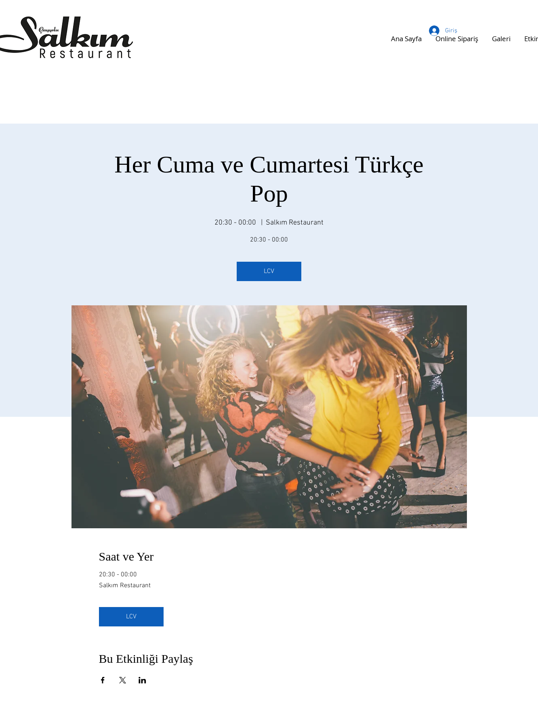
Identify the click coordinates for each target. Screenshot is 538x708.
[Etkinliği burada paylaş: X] (122, 680)
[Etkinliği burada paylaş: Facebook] (103, 680)
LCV (269, 271)
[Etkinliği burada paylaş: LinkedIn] (142, 680)
